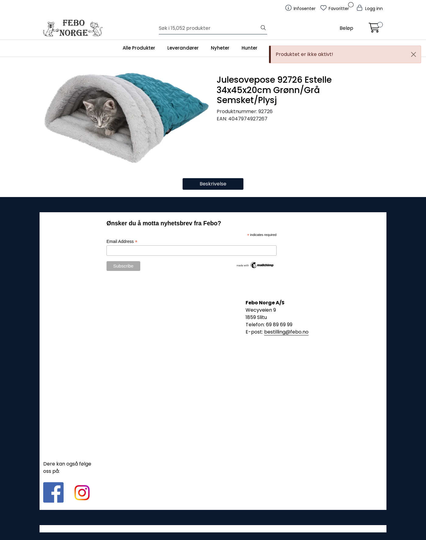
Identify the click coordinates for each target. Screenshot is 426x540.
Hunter (249, 48)
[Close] (413, 54)
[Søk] (209, 28)
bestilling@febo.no (286, 331)
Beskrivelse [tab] (213, 183)
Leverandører (183, 48)
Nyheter (220, 48)
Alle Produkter (139, 48)
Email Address (122, 241)
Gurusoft (213, 528)
